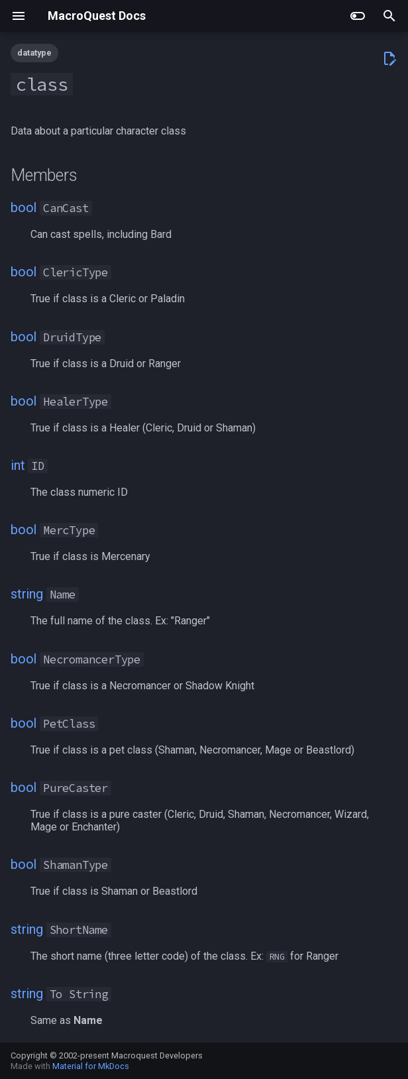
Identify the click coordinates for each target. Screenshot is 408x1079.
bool (23, 207)
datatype (34, 53)
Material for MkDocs (90, 1066)
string (27, 594)
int (18, 465)
